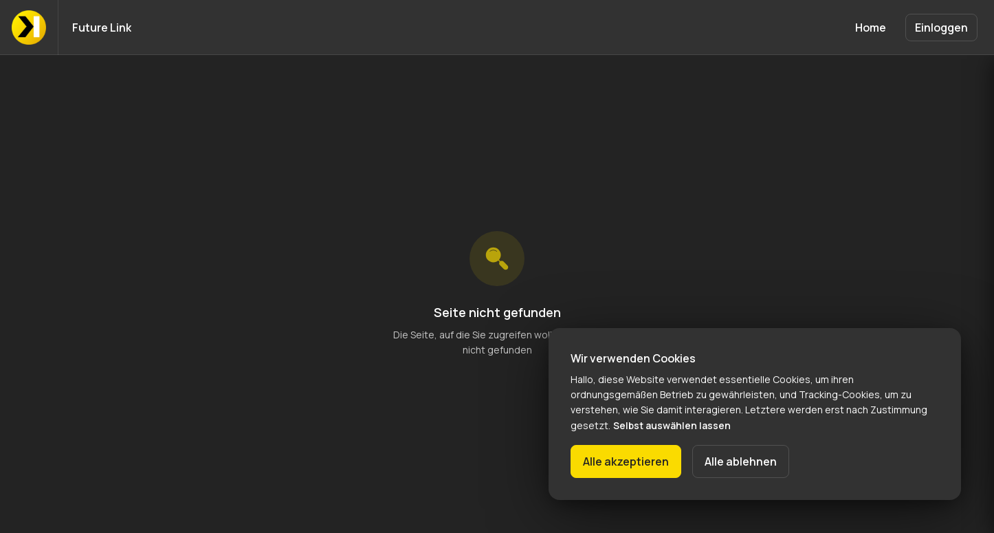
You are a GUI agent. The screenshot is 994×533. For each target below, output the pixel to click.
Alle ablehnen (741, 461)
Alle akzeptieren (626, 461)
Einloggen (941, 27)
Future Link (101, 27)
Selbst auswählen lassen (672, 425)
